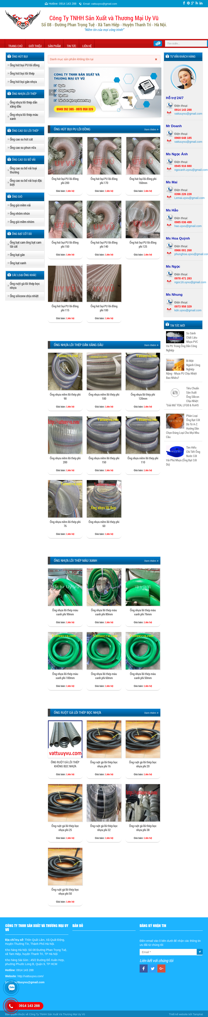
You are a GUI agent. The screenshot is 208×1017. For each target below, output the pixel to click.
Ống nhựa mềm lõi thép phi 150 (104, 460)
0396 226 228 (183, 194)
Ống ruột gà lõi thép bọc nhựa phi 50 (65, 891)
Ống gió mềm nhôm (22, 222)
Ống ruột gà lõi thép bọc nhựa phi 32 (104, 828)
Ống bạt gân (17, 254)
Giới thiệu (35, 46)
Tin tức (71, 46)
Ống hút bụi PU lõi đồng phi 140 (104, 244)
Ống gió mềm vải (20, 205)
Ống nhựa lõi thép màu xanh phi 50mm (143, 676)
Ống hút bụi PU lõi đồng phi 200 (65, 181)
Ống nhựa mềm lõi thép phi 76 (65, 524)
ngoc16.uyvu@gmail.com (190, 282)
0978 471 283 (183, 278)
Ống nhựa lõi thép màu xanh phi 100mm (65, 676)
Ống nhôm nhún (20, 213)
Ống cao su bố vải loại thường (23, 170)
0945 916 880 (183, 166)
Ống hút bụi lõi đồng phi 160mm (143, 181)
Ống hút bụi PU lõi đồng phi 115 (65, 308)
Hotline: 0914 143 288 (62, 3)
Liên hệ (87, 46)
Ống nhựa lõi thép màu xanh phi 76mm (143, 612)
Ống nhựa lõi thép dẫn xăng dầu (23, 104)
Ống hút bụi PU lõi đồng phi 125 (143, 244)
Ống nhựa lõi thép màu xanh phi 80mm (104, 612)
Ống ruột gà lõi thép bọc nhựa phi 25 (65, 828)
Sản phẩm (54, 46)
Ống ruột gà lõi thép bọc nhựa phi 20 (143, 764)
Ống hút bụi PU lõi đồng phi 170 (104, 181)
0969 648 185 (183, 137)
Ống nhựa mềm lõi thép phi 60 (104, 524)
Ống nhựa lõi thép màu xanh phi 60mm (104, 676)
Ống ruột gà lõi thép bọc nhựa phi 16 (104, 764)
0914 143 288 (183, 109)
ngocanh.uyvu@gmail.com (191, 169)
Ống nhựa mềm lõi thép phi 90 (65, 396)
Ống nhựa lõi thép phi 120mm (143, 396)
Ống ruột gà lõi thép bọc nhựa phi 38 (143, 828)
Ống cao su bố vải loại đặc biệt (26, 182)
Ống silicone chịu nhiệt (24, 296)
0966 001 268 (183, 250)
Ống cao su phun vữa (23, 147)
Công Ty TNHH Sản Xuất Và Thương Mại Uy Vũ (57, 1014)
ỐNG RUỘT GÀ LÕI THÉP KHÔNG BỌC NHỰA (65, 764)
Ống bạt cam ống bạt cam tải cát (25, 244)
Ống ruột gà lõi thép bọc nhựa (25, 285)
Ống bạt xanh (18, 263)
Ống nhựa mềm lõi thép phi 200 (65, 460)
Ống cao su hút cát (21, 139)
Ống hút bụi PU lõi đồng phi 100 (104, 308)
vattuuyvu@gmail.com (188, 113)
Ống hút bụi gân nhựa (23, 81)
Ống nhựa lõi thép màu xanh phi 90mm (65, 612)
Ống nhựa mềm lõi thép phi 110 (143, 460)
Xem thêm (151, 129)
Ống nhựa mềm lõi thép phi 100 (104, 396)
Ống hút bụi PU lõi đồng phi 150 (65, 244)
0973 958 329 (183, 306)
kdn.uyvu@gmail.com (188, 310)
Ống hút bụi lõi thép (22, 73)
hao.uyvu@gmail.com (188, 226)
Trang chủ (15, 46)
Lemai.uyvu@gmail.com (190, 198)
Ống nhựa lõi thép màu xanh (24, 116)
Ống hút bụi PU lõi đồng (25, 65)
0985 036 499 (183, 222)
